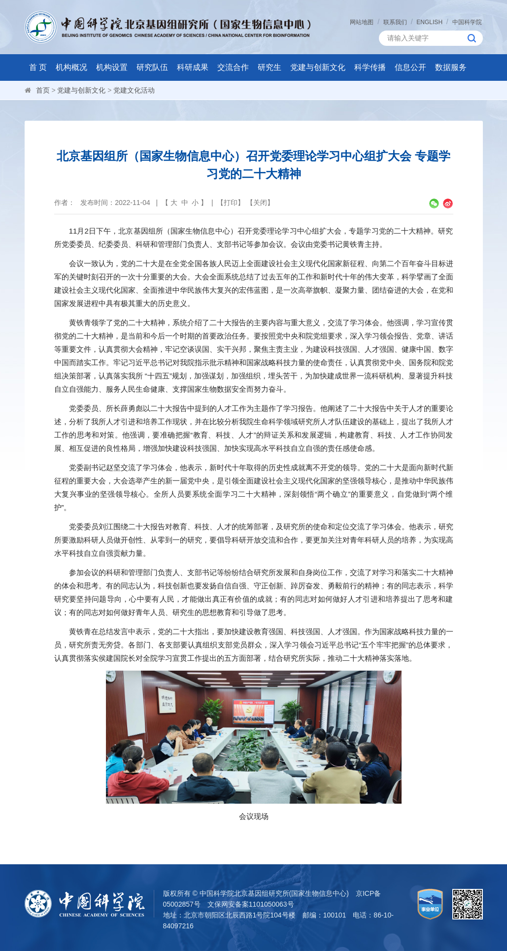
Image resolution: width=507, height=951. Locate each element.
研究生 (269, 67)
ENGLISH (429, 22)
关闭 (260, 202)
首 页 (38, 67)
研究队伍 (152, 67)
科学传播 (370, 67)
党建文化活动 (134, 90)
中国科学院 (467, 22)
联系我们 (395, 22)
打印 (230, 202)
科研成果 (192, 67)
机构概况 (71, 67)
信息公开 (410, 67)
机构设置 (112, 67)
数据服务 (451, 67)
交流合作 (233, 67)
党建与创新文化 (317, 67)
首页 (43, 90)
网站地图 (361, 22)
